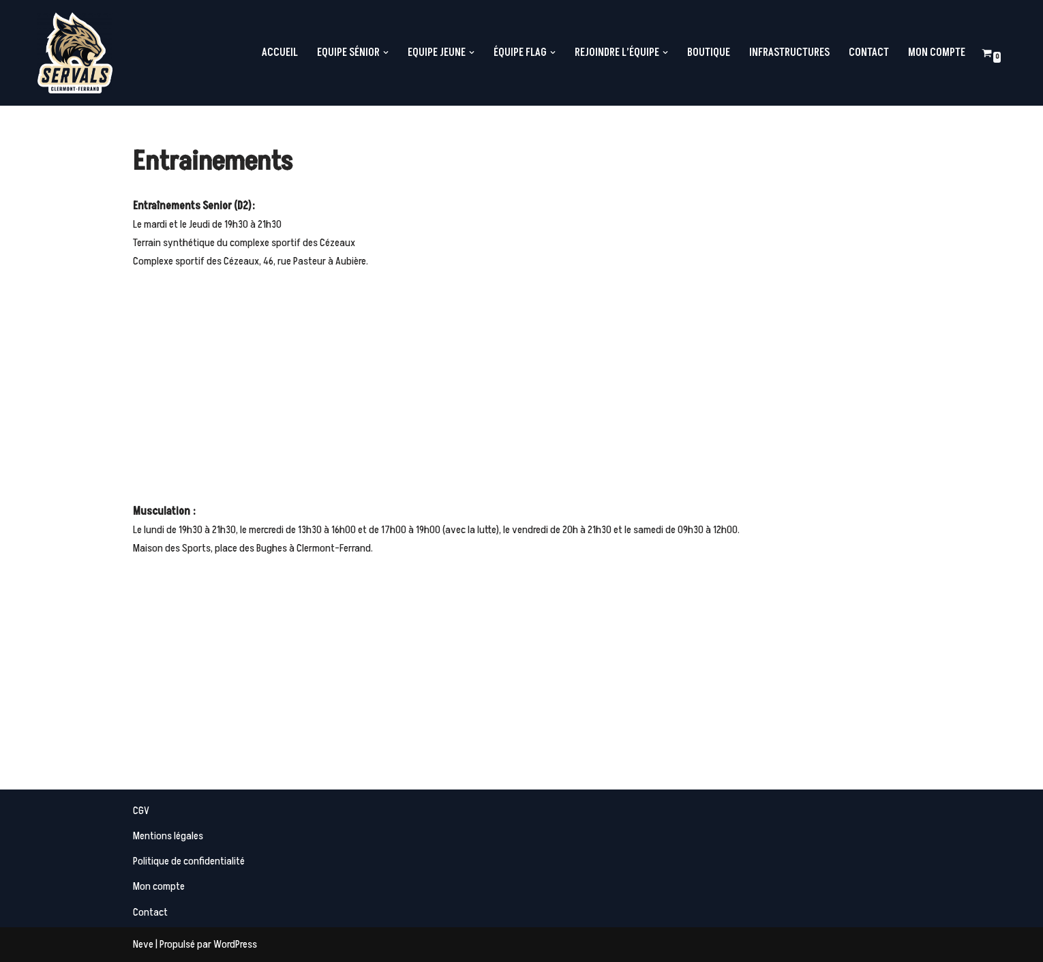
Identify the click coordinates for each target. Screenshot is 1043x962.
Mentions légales (168, 835)
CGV (141, 810)
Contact (869, 52)
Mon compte (936, 52)
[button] (386, 52)
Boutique (708, 52)
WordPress (235, 944)
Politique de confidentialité (189, 861)
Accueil (280, 52)
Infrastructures (789, 52)
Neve (143, 944)
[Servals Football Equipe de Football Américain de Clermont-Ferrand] (74, 52)
